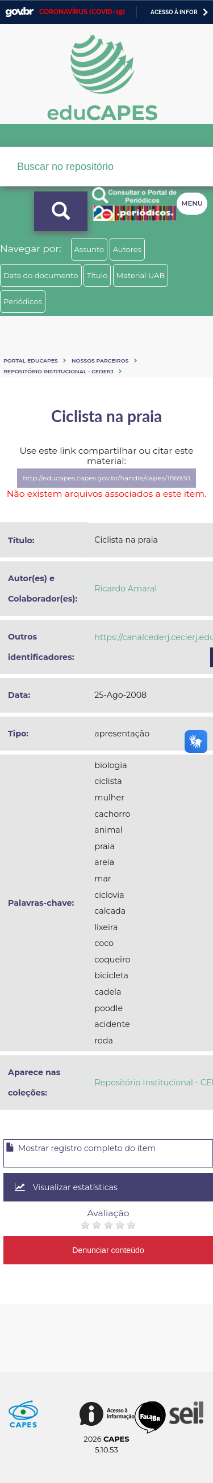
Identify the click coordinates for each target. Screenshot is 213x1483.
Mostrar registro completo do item (81, 1148)
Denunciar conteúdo (108, 1250)
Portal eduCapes (30, 360)
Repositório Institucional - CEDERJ (58, 371)
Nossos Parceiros (100, 360)
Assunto (89, 249)
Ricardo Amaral (125, 588)
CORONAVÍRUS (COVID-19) (82, 12)
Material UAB (140, 275)
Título (97, 275)
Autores (127, 249)
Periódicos (22, 301)
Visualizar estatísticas (66, 1187)
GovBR (19, 12)
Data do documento (40, 275)
